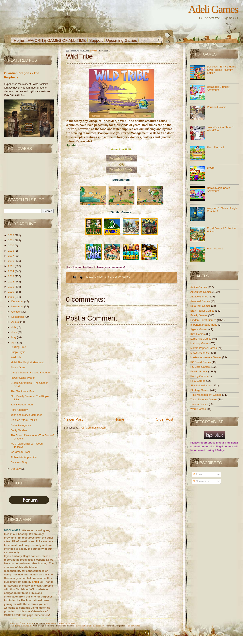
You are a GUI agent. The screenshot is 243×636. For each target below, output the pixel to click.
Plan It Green (18, 367)
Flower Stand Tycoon (23, 377)
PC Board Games (201, 362)
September (18, 316)
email (35, 581)
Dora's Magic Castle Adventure (218, 189)
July (14, 327)
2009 (11, 296)
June (14, 332)
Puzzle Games (94, 276)
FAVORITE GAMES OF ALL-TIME (57, 40)
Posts (197, 474)
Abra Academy (19, 409)
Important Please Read (204, 324)
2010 (11, 291)
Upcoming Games (121, 40)
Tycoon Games (199, 404)
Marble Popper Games (203, 348)
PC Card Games (200, 366)
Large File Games (201, 338)
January (16, 468)
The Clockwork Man (22, 391)
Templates (115, 625)
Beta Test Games (200, 305)
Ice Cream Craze (20, 451)
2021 (11, 240)
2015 (11, 266)
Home (19, 40)
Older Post (164, 419)
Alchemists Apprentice (23, 457)
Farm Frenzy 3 (215, 147)
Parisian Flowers (216, 107)
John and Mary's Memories (26, 414)
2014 (11, 271)
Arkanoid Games (200, 301)
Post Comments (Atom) (93, 427)
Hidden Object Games (203, 320)
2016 (11, 260)
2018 (11, 250)
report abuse (207, 442)
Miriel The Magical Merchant (27, 362)
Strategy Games (119, 276)
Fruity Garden (19, 430)
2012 (11, 281)
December (17, 301)
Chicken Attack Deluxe (24, 419)
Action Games (199, 287)
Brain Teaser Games (202, 310)
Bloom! (211, 167)
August (15, 321)
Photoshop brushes (65, 625)
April (14, 342)
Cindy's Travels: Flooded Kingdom (30, 372)
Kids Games (197, 334)
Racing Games (199, 376)
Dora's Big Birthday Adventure (218, 88)
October (16, 311)
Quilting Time (18, 346)
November (17, 306)
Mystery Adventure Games (206, 357)
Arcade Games (199, 296)
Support (96, 40)
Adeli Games (213, 9)
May (14, 337)
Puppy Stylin (18, 352)
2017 (11, 255)
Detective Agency (21, 425)
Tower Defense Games (204, 399)
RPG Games (198, 380)
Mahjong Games (200, 343)
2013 (11, 276)
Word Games (198, 408)
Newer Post (73, 419)
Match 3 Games (200, 352)
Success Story (19, 462)
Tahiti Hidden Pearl (22, 404)
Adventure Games (201, 291)
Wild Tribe (16, 357)
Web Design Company (43, 625)
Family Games (199, 315)
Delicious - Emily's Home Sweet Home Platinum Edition (221, 69)
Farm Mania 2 (215, 248)
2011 (11, 286)
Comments (201, 481)
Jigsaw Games (199, 329)
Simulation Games (201, 385)
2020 (11, 245)
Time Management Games (206, 394)
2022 (11, 235)
